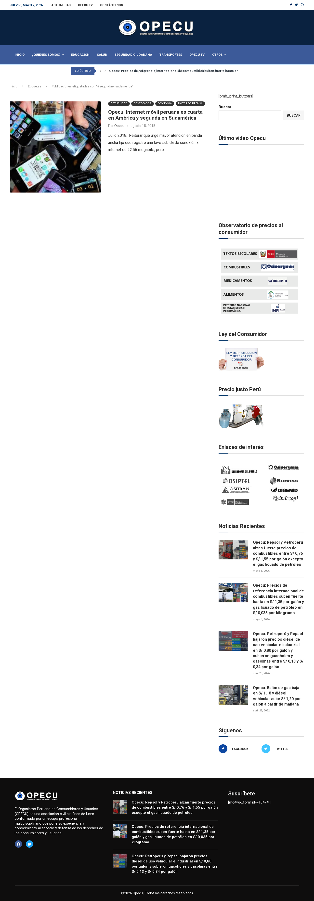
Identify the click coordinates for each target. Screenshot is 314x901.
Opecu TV (85, 5)
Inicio (20, 54)
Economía (165, 103)
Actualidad (61, 5)
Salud (102, 54)
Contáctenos (111, 5)
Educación (80, 54)
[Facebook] (291, 5)
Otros (217, 54)
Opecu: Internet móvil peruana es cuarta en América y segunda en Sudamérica (155, 115)
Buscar (225, 107)
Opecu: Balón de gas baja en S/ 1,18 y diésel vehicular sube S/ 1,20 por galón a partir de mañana (277, 696)
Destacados (142, 103)
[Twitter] (296, 5)
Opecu (119, 125)
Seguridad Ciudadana (133, 54)
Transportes (170, 54)
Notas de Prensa (190, 103)
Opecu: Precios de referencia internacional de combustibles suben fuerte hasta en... (175, 71)
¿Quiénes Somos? (46, 54)
